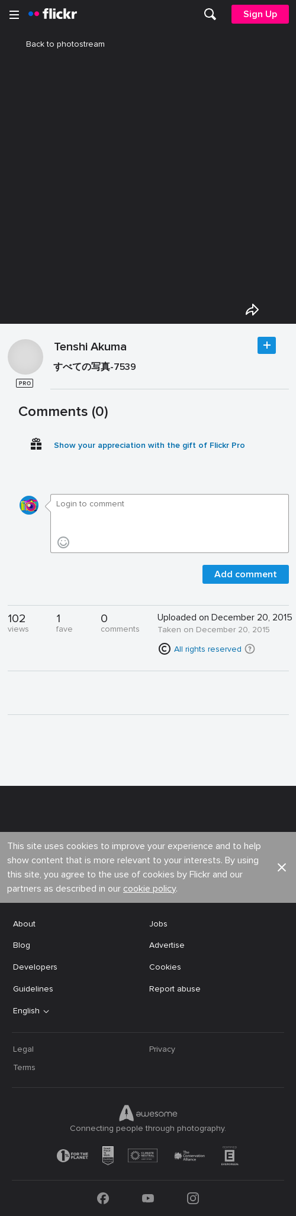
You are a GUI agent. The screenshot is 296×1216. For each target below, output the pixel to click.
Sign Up (260, 14)
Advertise (167, 945)
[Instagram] (193, 1198)
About (24, 924)
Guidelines (33, 989)
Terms (24, 1067)
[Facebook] (103, 1198)
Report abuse (175, 989)
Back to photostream (58, 44)
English (26, 1011)
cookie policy (149, 889)
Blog (21, 945)
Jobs (158, 924)
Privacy (162, 1049)
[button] (250, 649)
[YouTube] (148, 1198)
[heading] (52, 14)
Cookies (165, 967)
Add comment (245, 574)
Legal (23, 1049)
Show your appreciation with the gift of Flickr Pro (149, 445)
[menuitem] (210, 14)
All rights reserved (208, 649)
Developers (35, 967)
